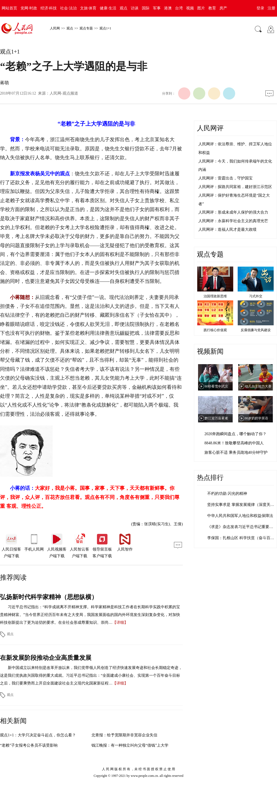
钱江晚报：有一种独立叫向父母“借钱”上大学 (129, 745)
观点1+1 (105, 28)
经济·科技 (48, 8)
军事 (157, 8)
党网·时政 (28, 8)
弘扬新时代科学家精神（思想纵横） (49, 597)
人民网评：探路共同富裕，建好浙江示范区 (235, 187)
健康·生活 (108, 8)
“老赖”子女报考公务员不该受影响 (29, 745)
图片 (201, 8)
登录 (260, 8)
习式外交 (255, 296)
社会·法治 (68, 8)
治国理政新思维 (215, 296)
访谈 (134, 8)
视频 (190, 8)
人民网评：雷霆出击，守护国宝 (225, 178)
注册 (271, 8)
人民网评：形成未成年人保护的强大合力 (233, 212)
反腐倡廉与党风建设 (256, 330)
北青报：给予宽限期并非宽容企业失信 (124, 735)
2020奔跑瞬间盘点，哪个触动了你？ (235, 434)
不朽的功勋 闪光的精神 (227, 493)
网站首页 (9, 8)
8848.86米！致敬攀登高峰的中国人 (234, 443)
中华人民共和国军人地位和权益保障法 (240, 516)
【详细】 (120, 622)
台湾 (179, 8)
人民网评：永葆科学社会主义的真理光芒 (233, 221)
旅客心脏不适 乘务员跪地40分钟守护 (236, 452)
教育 (212, 8)
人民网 (55, 28)
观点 (123, 8)
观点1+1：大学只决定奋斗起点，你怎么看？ (38, 735)
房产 (223, 8)
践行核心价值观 (215, 330)
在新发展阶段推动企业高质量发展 (45, 657)
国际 (146, 8)
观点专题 (86, 28)
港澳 (168, 8)
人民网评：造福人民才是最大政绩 (227, 229)
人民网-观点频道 (64, 93)
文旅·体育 (88, 8)
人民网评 (210, 128)
